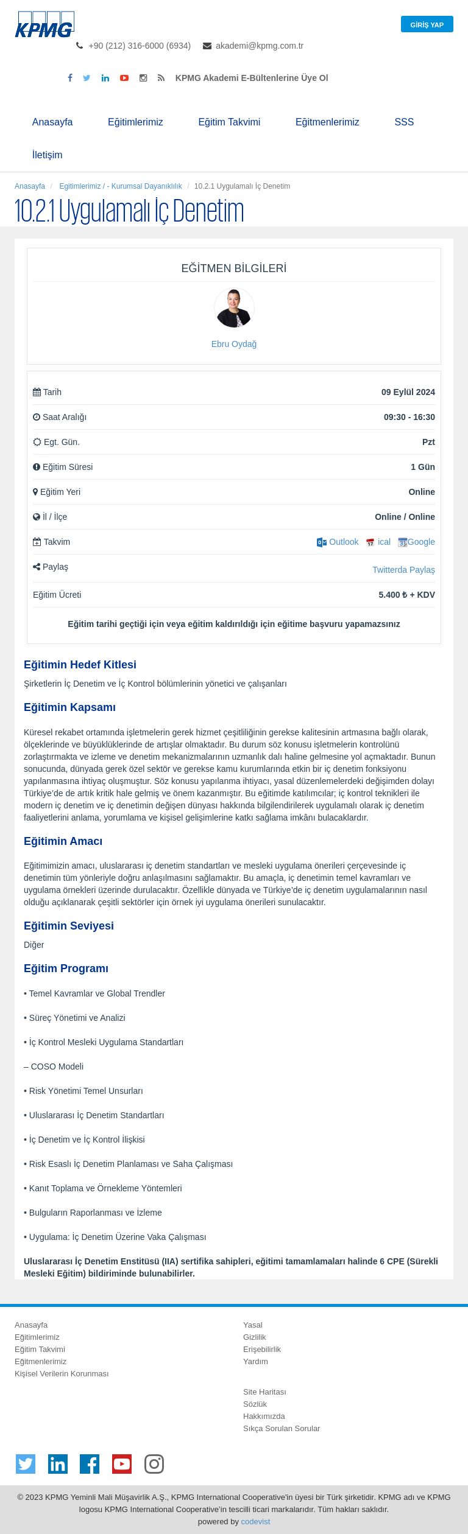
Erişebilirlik (262, 1349)
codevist (256, 1521)
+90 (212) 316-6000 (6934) (140, 46)
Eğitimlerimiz (135, 122)
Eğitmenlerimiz (328, 122)
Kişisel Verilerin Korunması (62, 1373)
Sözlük (255, 1404)
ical (378, 542)
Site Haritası (264, 1391)
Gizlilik (254, 1337)
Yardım (255, 1361)
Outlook (337, 542)
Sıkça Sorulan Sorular (281, 1428)
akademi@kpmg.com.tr (259, 46)
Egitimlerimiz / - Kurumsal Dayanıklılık (119, 186)
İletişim (47, 155)
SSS (404, 122)
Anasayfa (52, 122)
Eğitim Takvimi (229, 122)
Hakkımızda (264, 1416)
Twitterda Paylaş (403, 570)
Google (416, 542)
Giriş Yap (427, 25)
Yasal (253, 1324)
